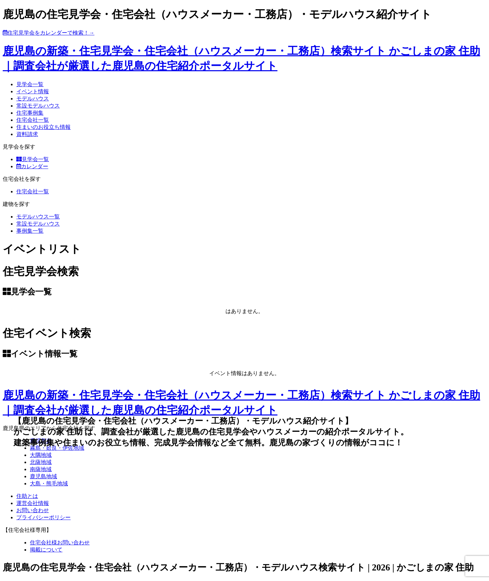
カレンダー (32, 166)
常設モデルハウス (38, 106)
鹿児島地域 (43, 476)
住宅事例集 (29, 113)
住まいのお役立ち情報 (43, 127)
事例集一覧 (29, 231)
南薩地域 (41, 469)
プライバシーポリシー (43, 517)
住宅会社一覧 (32, 120)
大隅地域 (41, 455)
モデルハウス (32, 98)
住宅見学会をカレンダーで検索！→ (48, 33)
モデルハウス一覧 (38, 216)
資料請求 (27, 134)
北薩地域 (41, 462)
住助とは (27, 496)
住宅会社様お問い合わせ (60, 542)
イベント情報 (32, 91)
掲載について (46, 550)
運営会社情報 (32, 503)
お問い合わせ (32, 510)
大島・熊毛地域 (49, 483)
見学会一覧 (29, 84)
